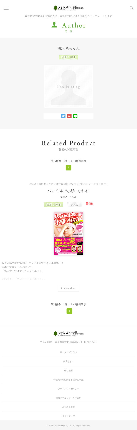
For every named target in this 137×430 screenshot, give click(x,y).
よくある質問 (68, 407)
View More (69, 288)
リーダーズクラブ (68, 352)
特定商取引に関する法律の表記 (68, 379)
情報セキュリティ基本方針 (68, 398)
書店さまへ (68, 361)
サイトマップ (68, 416)
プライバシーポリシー (68, 389)
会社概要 (68, 370)
